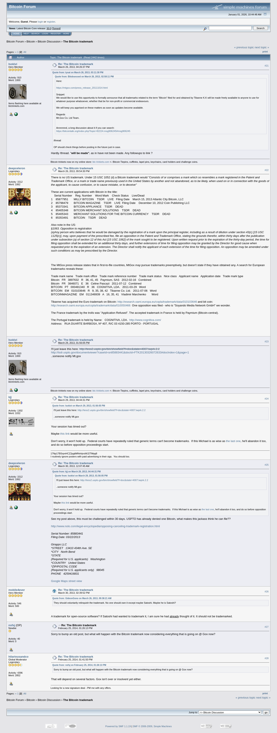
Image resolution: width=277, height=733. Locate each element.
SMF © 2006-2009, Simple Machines (152, 726)
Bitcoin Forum (15, 41)
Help (26, 34)
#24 (267, 399)
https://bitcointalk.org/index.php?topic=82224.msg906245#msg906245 (93, 131)
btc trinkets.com (101, 162)
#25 (267, 464)
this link (64, 433)
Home (16, 34)
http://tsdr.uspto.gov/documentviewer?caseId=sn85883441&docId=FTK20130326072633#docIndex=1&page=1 (120, 352)
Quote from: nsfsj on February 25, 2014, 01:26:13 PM (79, 665)
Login (45, 34)
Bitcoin (31, 41)
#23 (267, 341)
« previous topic (244, 47)
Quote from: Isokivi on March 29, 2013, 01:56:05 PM (78, 406)
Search (35, 34)
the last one (233, 441)
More (66, 34)
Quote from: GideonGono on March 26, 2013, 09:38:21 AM (81, 598)
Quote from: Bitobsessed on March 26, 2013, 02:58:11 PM (84, 76)
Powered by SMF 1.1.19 (118, 726)
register (51, 21)
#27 (267, 627)
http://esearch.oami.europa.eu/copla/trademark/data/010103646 (157, 301)
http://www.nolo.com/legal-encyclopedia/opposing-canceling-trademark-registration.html (105, 526)
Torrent (56, 28)
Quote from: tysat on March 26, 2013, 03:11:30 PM (77, 72)
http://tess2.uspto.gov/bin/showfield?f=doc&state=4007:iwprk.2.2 (119, 349)
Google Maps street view (66, 581)
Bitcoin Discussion (49, 41)
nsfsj (11, 625)
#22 (267, 170)
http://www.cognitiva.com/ (145, 320)
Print (265, 51)
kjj (9, 397)
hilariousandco (18, 656)
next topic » (262, 47)
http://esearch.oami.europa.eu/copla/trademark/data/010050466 (90, 305)
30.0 (49, 28)
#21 (267, 65)
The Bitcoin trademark (78, 41)
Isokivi (12, 64)
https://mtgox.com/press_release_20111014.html (82, 87)
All (24, 51)
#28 (267, 658)
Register (56, 34)
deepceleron (16, 168)
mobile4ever (16, 590)
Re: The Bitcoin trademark (75, 64)
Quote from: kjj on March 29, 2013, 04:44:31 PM (76, 471)
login (40, 21)
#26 (267, 591)
